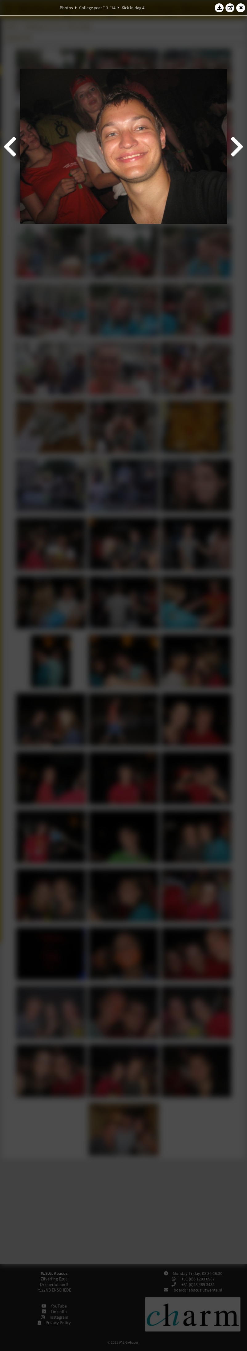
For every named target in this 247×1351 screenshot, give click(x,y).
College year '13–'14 (97, 7)
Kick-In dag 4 (133, 7)
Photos (66, 7)
